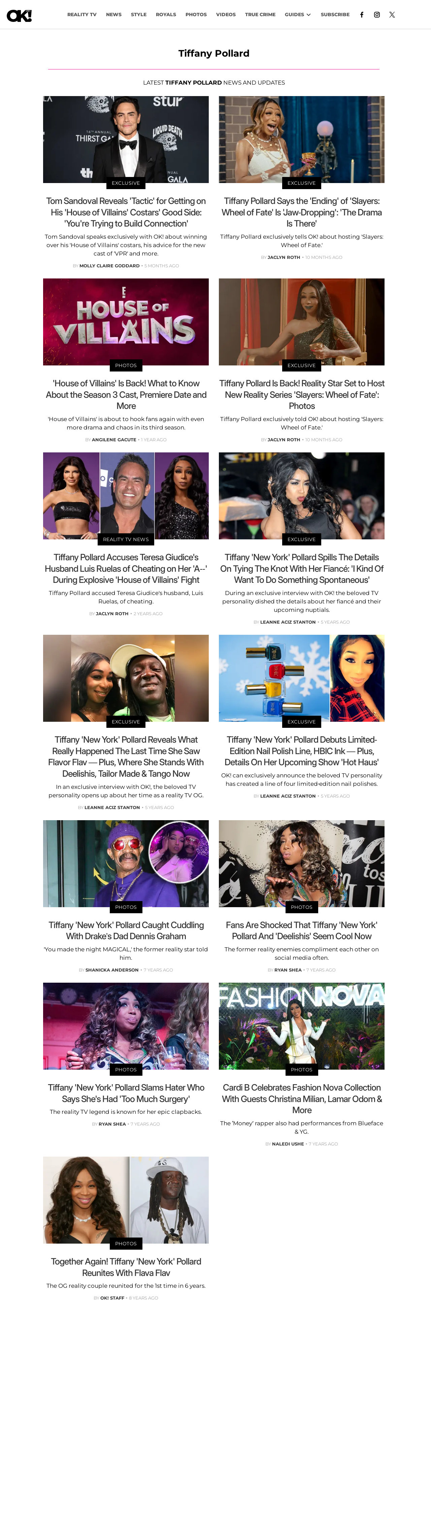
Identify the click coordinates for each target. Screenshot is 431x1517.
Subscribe (335, 14)
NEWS (114, 14)
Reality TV (82, 14)
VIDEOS (226, 14)
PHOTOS (196, 14)
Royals (166, 14)
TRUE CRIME (260, 14)
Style (138, 14)
